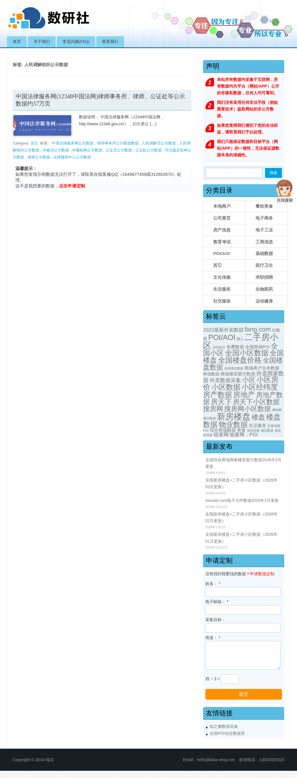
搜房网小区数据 (247, 408)
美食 (241, 430)
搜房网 (213, 408)
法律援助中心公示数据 (72, 157)
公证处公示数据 (148, 150)
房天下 (221, 402)
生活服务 (222, 289)
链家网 (221, 434)
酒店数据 (267, 430)
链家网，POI (244, 434)
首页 (17, 41)
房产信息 (222, 229)
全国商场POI (257, 347)
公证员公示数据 (119, 150)
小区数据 (225, 387)
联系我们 (110, 41)
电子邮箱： (216, 601)
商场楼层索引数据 (237, 374)
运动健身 (264, 300)
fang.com (258, 329)
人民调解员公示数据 (159, 143)
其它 (34, 143)
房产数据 (217, 394)
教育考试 (222, 241)
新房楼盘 (234, 416)
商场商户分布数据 (262, 368)
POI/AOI (221, 253)
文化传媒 (222, 277)
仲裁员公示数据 (56, 150)
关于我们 (42, 41)
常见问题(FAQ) (76, 41)
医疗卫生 (264, 265)
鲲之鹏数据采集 (224, 726)
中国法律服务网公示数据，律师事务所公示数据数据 (95, 143)
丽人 (240, 339)
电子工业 (264, 229)
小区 (249, 379)
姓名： (212, 583)
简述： (212, 637)
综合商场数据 (223, 430)
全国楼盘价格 (240, 360)
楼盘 (258, 417)
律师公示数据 (39, 157)
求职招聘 (264, 277)
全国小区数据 (247, 353)
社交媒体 (222, 300)
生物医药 (264, 289)
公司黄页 (222, 218)
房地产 (244, 394)
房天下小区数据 (256, 402)
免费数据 (235, 347)
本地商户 (222, 206)
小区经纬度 (260, 387)
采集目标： (215, 619)
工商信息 (264, 241)
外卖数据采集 (225, 380)
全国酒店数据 (233, 368)
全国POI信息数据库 (227, 733)
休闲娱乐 (219, 347)
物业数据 (233, 424)
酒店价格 (253, 430)
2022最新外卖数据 (223, 330)
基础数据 (264, 253)
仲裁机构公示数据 (87, 150)
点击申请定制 (72, 185)
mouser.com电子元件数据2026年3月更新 (242, 500)
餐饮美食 (264, 206)
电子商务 (264, 218)
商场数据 (211, 374)
